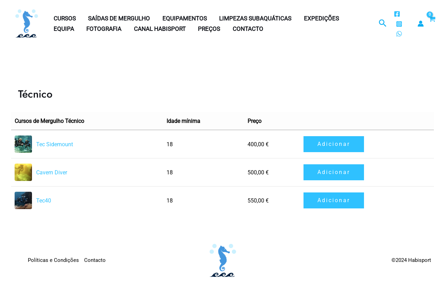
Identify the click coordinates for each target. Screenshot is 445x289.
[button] (383, 23)
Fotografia (103, 28)
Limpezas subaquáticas (253, 18)
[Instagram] (399, 24)
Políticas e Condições (53, 260)
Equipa (63, 28)
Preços (207, 28)
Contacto (245, 28)
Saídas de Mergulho (118, 18)
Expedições (319, 18)
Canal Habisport (158, 28)
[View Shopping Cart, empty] (432, 24)
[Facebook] (397, 14)
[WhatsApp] (399, 34)
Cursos (64, 18)
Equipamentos (183, 18)
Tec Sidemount (54, 144)
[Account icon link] (421, 23)
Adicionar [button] (333, 144)
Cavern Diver (51, 172)
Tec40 (43, 200)
